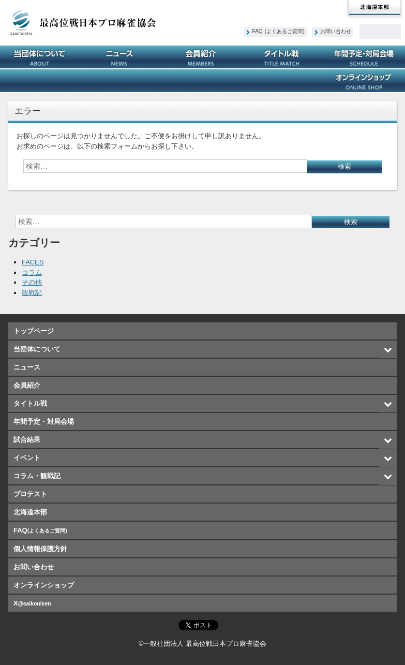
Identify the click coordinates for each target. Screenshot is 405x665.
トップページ (33, 331)
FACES (33, 262)
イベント (121, 80)
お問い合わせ (335, 31)
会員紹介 (202, 57)
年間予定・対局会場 (364, 57)
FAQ (278, 31)
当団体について (40, 57)
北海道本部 (374, 8)
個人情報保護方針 (40, 549)
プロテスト (283, 80)
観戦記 (32, 293)
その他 (32, 282)
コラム (32, 272)
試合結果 (40, 80)
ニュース (121, 57)
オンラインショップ (364, 80)
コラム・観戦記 (202, 80)
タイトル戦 (283, 57)
